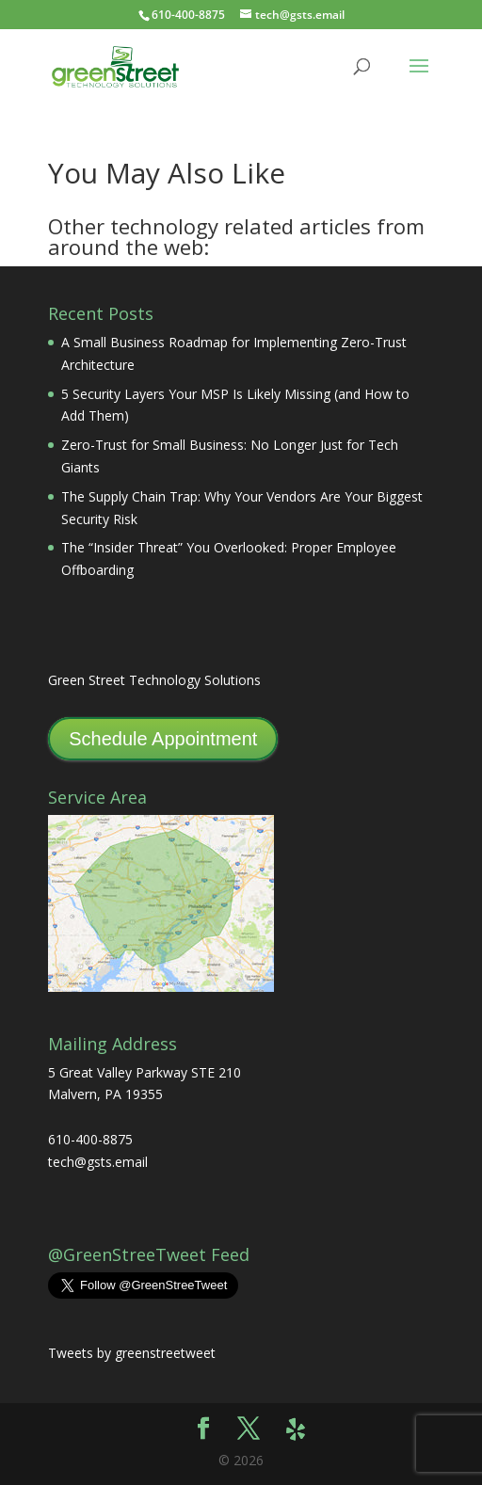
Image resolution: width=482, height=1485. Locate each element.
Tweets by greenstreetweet (132, 1353)
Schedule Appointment (163, 738)
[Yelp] (295, 1429)
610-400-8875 (188, 15)
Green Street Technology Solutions (154, 680)
